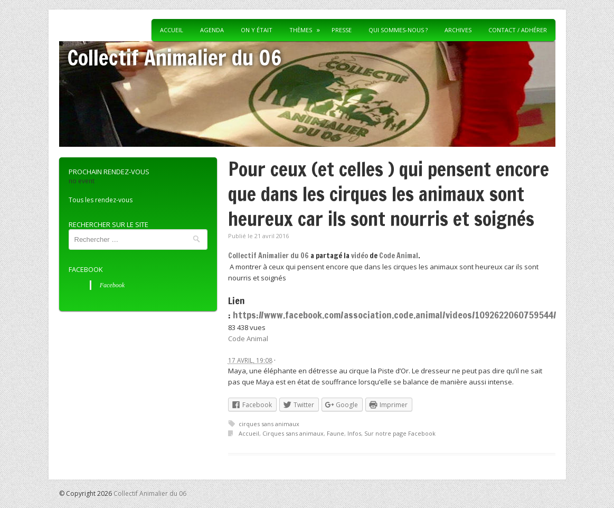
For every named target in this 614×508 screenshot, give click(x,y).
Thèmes (300, 30)
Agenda (212, 30)
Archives (458, 30)
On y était (256, 30)
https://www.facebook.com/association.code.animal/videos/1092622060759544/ (394, 315)
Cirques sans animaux (293, 433)
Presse (342, 30)
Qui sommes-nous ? (398, 30)
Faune (335, 433)
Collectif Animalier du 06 (174, 57)
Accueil (171, 30)
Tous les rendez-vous (101, 199)
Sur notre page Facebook (400, 433)
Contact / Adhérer (517, 30)
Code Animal (398, 255)
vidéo (359, 255)
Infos (354, 433)
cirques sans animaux (269, 424)
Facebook (86, 269)
